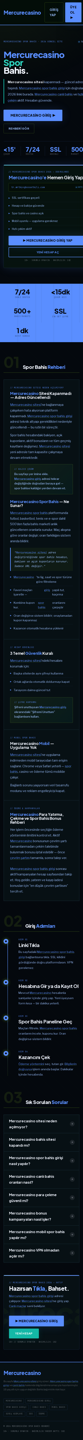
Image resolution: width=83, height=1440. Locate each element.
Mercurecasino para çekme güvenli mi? (42, 1197)
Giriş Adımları (14, 1414)
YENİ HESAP (24, 1333)
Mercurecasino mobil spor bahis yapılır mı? (42, 1234)
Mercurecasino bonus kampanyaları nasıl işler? (42, 1216)
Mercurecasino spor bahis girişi (42, 88)
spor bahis (41, 605)
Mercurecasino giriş (27, 479)
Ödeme (42, 1414)
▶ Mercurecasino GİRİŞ (36, 1321)
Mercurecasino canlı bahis (53, 94)
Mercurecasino (24, 577)
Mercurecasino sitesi (25, 405)
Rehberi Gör (19, 128)
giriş (47, 590)
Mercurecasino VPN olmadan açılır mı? (42, 1253)
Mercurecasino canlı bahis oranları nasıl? (42, 1179)
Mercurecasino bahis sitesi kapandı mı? (42, 1142)
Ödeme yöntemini (31, 1064)
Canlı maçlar (17, 1306)
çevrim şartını (20, 858)
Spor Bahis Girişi (16, 1407)
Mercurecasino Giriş (39, 1401)
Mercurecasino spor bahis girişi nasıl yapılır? (42, 1160)
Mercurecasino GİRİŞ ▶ (33, 115)
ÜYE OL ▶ (73, 12)
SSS (30, 1414)
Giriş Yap (54, 12)
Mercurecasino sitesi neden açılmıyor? (42, 1124)
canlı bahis (19, 1385)
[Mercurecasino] (22, 12)
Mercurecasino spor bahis (29, 513)
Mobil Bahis (58, 1407)
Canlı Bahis (39, 1407)
